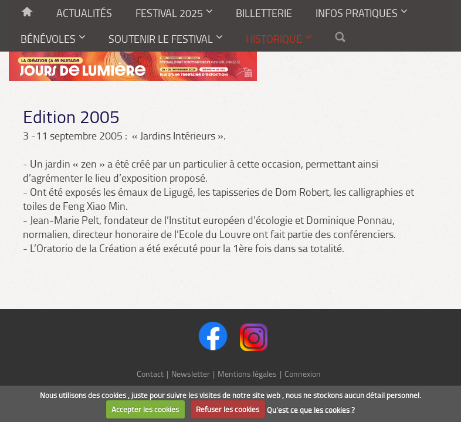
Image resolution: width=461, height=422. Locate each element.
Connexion (302, 373)
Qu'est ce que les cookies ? (311, 409)
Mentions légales (247, 373)
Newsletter (190, 373)
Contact (150, 373)
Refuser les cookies (227, 409)
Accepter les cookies (145, 409)
